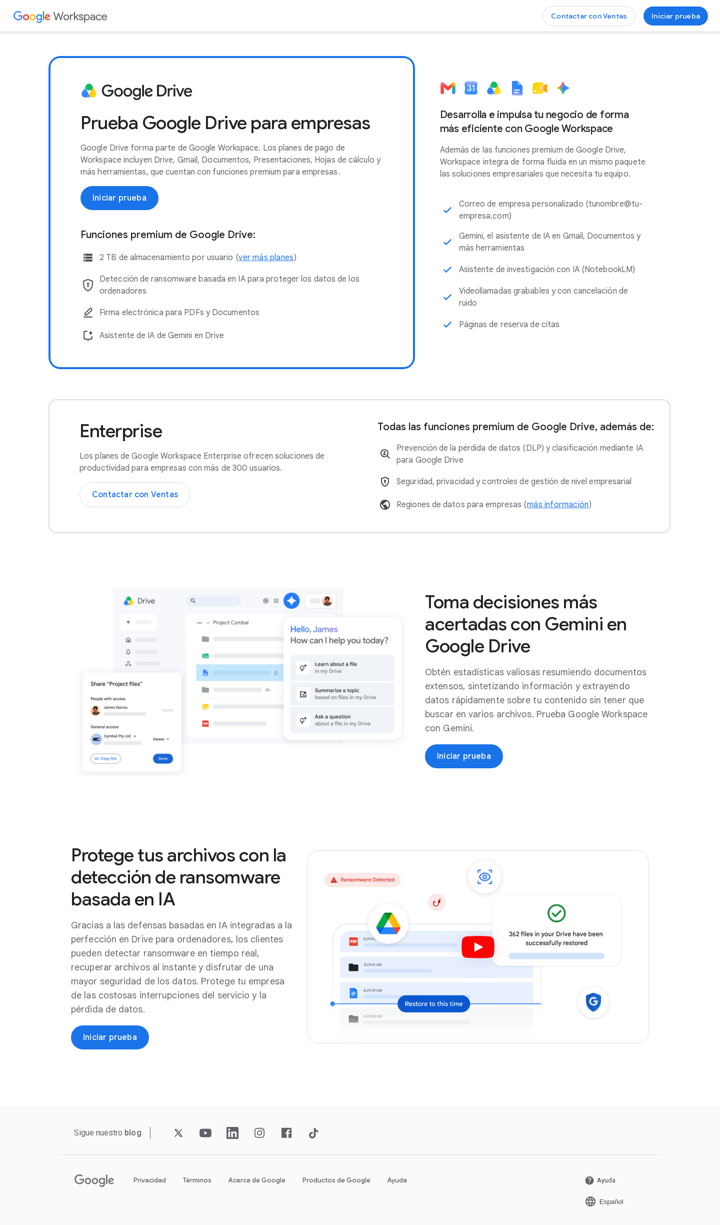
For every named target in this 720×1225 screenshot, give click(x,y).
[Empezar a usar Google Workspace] (676, 16)
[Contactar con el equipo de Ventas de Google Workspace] (589, 16)
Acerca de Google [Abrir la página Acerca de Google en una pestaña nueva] (257, 1180)
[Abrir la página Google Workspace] (61, 16)
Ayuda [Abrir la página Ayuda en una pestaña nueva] (397, 1180)
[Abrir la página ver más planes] (266, 258)
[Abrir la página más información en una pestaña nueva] (557, 505)
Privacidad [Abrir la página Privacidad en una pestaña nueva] (150, 1180)
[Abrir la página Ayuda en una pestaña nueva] (600, 1180)
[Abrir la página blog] (133, 1132)
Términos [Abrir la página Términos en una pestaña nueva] (197, 1180)
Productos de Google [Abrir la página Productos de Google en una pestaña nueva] (336, 1180)
